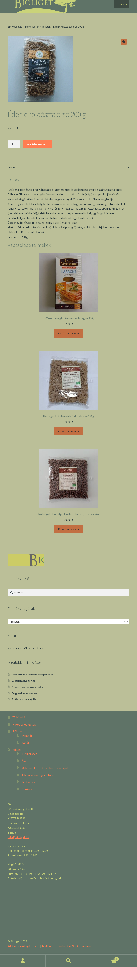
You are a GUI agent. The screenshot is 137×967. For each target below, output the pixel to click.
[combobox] (68, 621)
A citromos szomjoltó (24, 699)
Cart (105, 958)
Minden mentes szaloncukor (28, 687)
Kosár (25, 742)
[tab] (68, 167)
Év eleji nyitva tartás (23, 680)
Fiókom (17, 731)
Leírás (11, 167)
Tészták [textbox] (67, 621)
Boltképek (28, 782)
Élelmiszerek (32, 26)
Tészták (46, 26)
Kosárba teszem (37, 144)
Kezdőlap (17, 26)
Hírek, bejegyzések (24, 724)
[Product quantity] (14, 144)
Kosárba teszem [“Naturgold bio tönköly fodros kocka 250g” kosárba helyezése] (68, 431)
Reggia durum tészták (24, 693)
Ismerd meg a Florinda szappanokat (32, 674)
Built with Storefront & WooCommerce (66, 946)
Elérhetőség (29, 754)
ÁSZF (25, 761)
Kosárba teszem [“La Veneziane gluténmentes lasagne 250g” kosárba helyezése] (68, 333)
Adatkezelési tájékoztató (38, 775)
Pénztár (27, 735)
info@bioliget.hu (18, 837)
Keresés (68, 961)
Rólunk (16, 749)
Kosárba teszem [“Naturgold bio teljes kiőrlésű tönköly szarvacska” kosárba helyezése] (68, 529)
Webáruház (19, 717)
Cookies (27, 789)
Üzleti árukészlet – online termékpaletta (47, 768)
